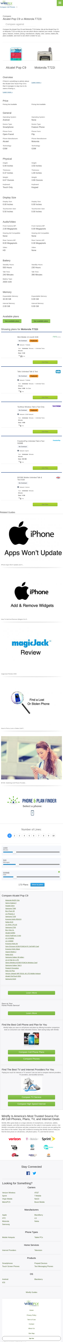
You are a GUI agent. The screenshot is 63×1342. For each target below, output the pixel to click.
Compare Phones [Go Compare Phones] (31, 1059)
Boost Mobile (39, 1202)
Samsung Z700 (10, 927)
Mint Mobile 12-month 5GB (27, 337)
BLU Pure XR (10, 911)
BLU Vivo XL (9, 930)
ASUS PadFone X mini (13, 935)
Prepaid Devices (40, 1263)
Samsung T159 (10, 916)
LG (35, 1218)
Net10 (36, 1199)
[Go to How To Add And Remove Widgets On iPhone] (31, 594)
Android (5, 1279)
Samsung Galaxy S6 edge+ (14, 957)
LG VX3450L (9, 938)
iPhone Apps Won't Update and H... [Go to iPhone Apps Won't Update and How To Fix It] (12, 565)
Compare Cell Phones (7, 7)
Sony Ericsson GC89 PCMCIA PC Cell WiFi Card (22, 946)
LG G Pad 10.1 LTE (12, 960)
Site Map (31, 1333)
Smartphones (7, 1263)
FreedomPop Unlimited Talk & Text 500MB (30, 442)
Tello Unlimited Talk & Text (27, 372)
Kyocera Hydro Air (11, 944)
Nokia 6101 (9, 954)
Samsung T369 (10, 908)
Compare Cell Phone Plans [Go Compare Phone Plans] (31, 1052)
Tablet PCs (38, 1237)
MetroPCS (6, 1202)
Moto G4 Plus (10, 971)
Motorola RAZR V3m (12, 900)
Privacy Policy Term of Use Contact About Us (31, 1321)
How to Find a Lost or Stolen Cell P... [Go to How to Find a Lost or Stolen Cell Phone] (12, 728)
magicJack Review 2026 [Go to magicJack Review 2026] (8, 674)
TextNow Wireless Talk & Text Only (30, 407)
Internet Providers (9, 1250)
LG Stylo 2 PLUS (11, 925)
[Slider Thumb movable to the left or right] (14, 853)
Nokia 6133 (9, 922)
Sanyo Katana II (10, 903)
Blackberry (38, 1279)
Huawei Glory (10, 906)
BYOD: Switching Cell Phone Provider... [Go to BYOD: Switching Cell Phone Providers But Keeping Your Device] (13, 783)
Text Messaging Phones (43, 1266)
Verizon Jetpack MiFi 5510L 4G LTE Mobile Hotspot (23, 973)
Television (38, 1250)
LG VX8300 (9, 941)
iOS (3, 1282)
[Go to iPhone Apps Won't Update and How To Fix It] (31, 539)
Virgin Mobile (7, 1199)
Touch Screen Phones (10, 1266)
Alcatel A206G (10, 933)
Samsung (6, 1224)
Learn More (31, 993)
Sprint (4, 1196)
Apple (4, 1215)
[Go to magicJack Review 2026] (31, 648)
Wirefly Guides (31, 1292)
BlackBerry (38, 1215)
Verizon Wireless (8, 1193)
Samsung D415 (10, 979)
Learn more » (8, 92)
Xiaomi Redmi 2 (10, 952)
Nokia (36, 1221)
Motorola (5, 1221)
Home (31, 1310)
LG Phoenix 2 (10, 914)
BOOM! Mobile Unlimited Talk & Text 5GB (29, 479)
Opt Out (31, 1338)
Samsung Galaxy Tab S (13, 965)
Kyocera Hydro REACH (13, 919)
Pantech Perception (12, 968)
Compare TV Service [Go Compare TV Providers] (31, 1097)
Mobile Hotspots (8, 1237)
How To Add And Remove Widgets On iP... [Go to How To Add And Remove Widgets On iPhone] (14, 619)
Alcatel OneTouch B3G (13, 976)
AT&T (36, 1193)
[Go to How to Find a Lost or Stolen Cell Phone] (31, 703)
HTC (4, 1218)
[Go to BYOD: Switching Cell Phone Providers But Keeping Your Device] (31, 757)
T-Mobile (37, 1196)
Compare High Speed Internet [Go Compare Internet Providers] (31, 1104)
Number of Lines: (31, 829)
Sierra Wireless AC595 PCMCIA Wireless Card (21, 963)
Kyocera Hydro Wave (12, 949)
